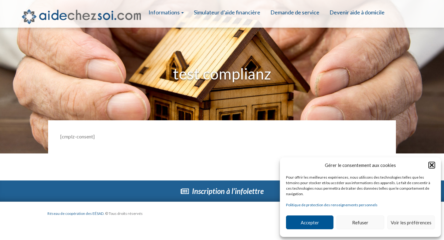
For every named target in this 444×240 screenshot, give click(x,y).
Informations (166, 12)
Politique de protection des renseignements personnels (332, 205)
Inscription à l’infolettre (222, 191)
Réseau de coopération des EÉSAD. (75, 213)
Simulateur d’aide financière (227, 12)
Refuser (360, 222)
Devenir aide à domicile (357, 12)
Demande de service (294, 12)
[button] (432, 165)
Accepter (310, 222)
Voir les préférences (411, 222)
